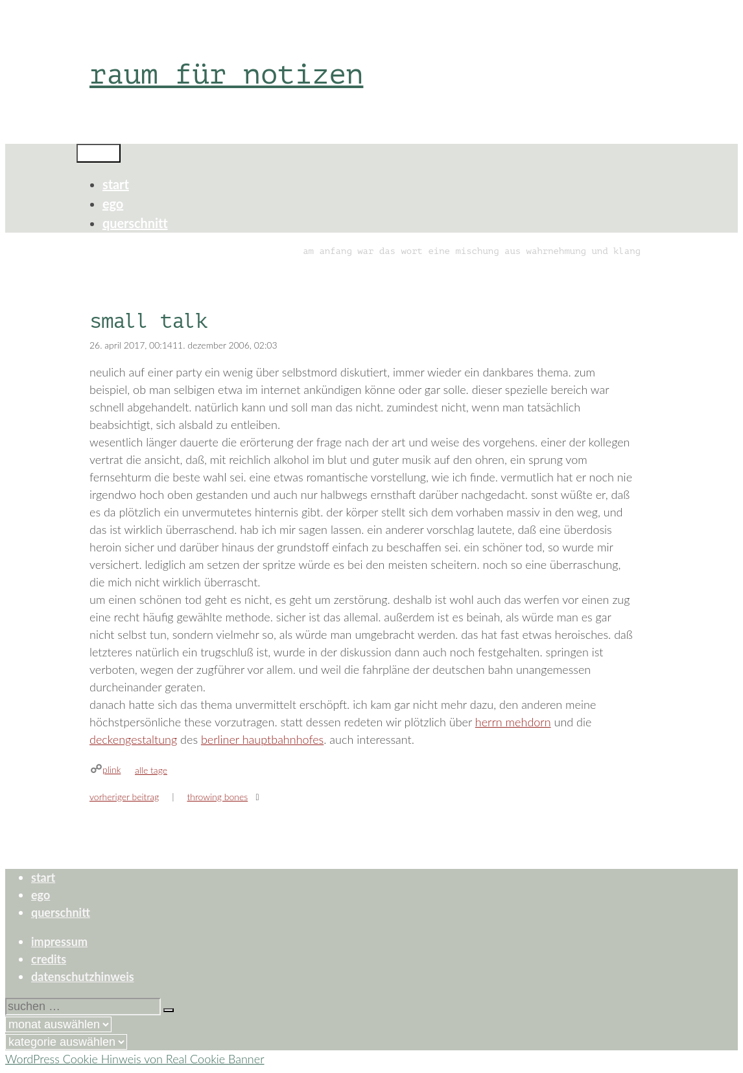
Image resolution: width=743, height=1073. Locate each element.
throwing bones (217, 796)
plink (111, 769)
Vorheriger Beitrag (124, 796)
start (115, 184)
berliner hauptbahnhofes (262, 739)
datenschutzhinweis (82, 976)
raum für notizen (226, 74)
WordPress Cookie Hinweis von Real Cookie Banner (135, 1059)
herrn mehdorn (513, 722)
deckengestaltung (133, 739)
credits (48, 959)
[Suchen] (168, 1010)
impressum (59, 941)
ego (112, 203)
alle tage (151, 770)
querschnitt (135, 223)
